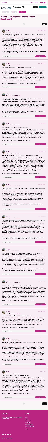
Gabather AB (17, 32)
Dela (35, 7)
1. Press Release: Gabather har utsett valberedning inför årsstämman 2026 (18, 327)
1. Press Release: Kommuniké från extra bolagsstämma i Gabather (16, 140)
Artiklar (31, 2)
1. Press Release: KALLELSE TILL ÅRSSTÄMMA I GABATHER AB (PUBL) (16, 393)
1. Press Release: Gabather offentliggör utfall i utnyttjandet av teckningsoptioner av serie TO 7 (22, 173)
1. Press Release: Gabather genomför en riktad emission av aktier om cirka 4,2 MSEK (19, 83)
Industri (27, 419)
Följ (42, 7)
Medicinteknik (28, 422)
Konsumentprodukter (30, 426)
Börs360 (4, 2)
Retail (27, 428)
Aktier (36, 2)
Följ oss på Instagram (8, 438)
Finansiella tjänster (29, 424)
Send (41, 56)
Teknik (27, 429)
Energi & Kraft (28, 420)
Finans (27, 417)
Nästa (44, 24)
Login (43, 2)
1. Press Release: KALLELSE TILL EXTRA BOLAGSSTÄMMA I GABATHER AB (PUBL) (18, 300)
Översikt (5, 11)
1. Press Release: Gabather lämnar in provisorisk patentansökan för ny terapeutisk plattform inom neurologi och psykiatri (22, 205)
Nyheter (22, 11)
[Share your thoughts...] (18, 56)
